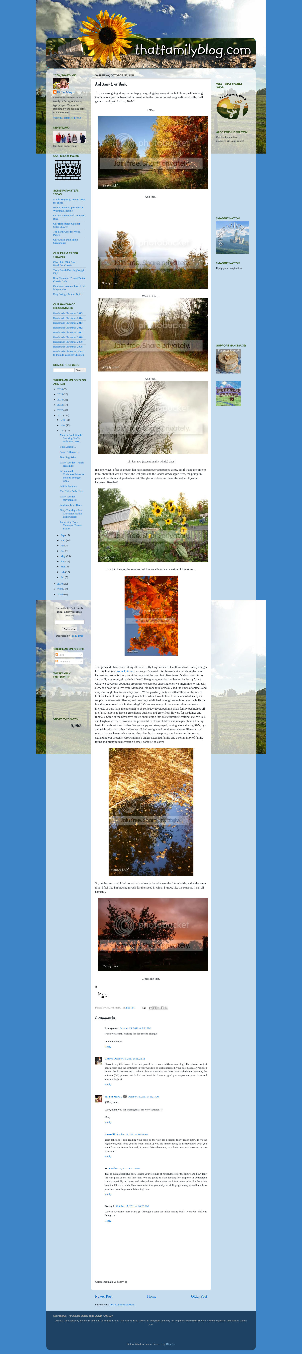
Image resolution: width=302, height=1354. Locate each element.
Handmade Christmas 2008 (68, 346)
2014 (60, 399)
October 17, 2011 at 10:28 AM (132, 1206)
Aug (63, 540)
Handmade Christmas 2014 (68, 318)
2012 (60, 409)
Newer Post (104, 1296)
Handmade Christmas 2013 (68, 322)
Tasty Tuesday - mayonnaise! (68, 498)
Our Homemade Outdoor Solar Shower (66, 225)
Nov (63, 425)
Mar (63, 566)
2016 (60, 388)
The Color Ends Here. (71, 491)
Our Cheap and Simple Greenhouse (65, 241)
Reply (108, 1046)
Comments (62, 661)
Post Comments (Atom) (122, 1304)
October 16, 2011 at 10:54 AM (132, 1134)
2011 (60, 415)
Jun (63, 550)
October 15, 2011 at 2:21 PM (135, 1028)
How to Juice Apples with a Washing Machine (68, 209)
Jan (63, 577)
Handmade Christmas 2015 (68, 313)
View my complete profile (67, 117)
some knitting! (125, 671)
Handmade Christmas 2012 (68, 327)
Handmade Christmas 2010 (68, 337)
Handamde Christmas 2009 (68, 341)
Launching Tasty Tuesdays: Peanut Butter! (71, 525)
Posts (59, 654)
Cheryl (109, 1058)
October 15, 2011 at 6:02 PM (129, 1058)
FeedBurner (76, 635)
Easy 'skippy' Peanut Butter (68, 294)
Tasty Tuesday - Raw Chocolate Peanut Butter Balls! (71, 513)
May (63, 556)
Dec (63, 419)
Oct (63, 430)
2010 (60, 583)
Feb (63, 571)
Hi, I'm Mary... (113, 1096)
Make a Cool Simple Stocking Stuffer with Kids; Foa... (71, 438)
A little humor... (68, 485)
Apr (63, 561)
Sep (63, 535)
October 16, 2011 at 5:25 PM (124, 1168)
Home (151, 1296)
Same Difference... (70, 451)
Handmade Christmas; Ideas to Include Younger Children (68, 353)
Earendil (110, 1134)
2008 (60, 594)
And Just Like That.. (71, 504)
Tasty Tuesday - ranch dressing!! (72, 464)
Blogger (170, 1343)
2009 (60, 588)
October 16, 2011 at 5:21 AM (143, 1096)
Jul (62, 545)
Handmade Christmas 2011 (67, 332)
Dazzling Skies (68, 457)
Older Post (199, 1296)
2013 (60, 404)
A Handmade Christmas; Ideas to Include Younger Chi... (72, 475)
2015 (60, 394)
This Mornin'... (68, 446)
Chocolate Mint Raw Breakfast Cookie (64, 264)
